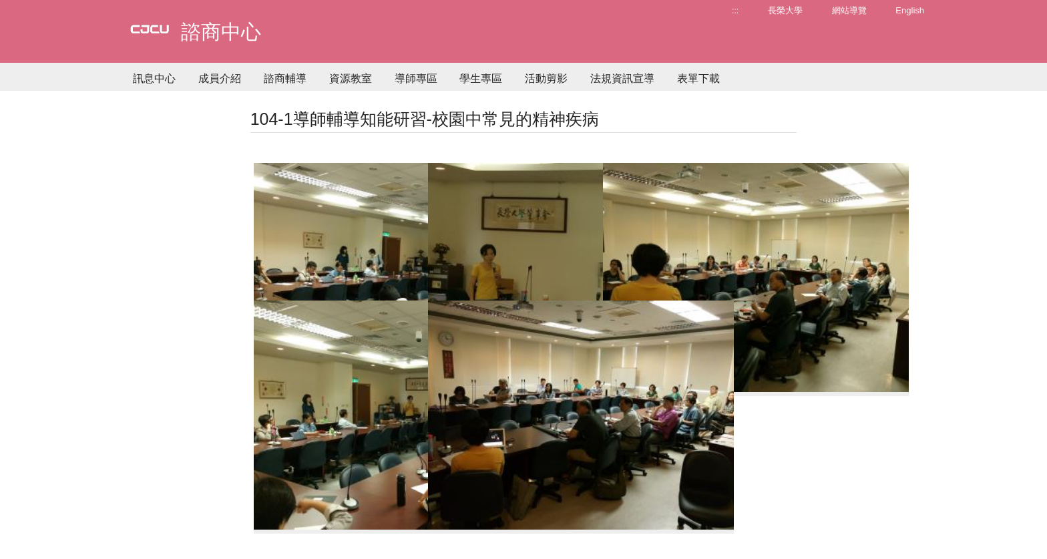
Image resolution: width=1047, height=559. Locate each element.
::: (735, 10)
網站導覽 (849, 10)
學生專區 (480, 78)
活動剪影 (546, 78)
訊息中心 (154, 78)
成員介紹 (219, 78)
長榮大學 (785, 10)
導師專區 (416, 78)
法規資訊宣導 (622, 78)
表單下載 (698, 78)
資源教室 (350, 78)
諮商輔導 (285, 78)
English (909, 10)
